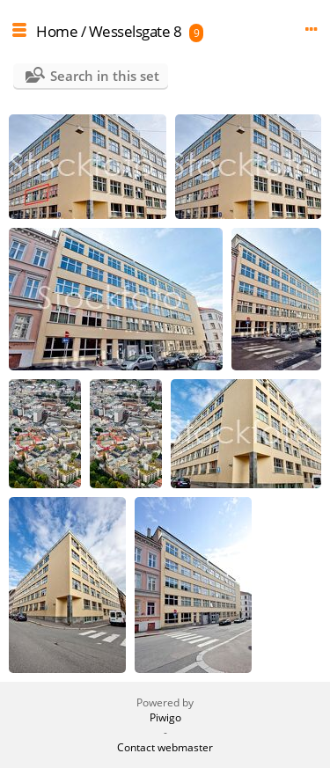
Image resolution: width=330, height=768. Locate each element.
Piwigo (165, 717)
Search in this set (104, 75)
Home (56, 31)
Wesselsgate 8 (135, 31)
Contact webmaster (165, 747)
